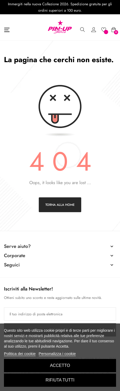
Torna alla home (60, 204)
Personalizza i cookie (57, 353)
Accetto (60, 365)
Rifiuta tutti (60, 380)
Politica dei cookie (20, 353)
